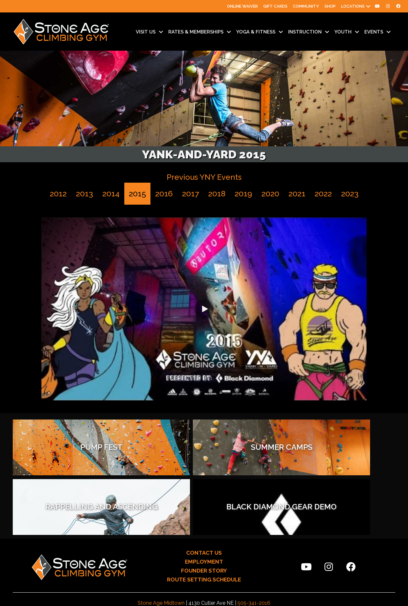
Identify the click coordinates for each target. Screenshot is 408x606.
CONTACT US (204, 493)
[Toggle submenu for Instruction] (327, 32)
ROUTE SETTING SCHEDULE (204, 520)
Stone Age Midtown (161, 543)
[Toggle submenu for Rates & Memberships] (229, 32)
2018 (216, 193)
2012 (58, 193)
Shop (330, 6)
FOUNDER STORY (204, 511)
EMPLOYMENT (204, 502)
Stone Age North (155, 552)
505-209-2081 (255, 552)
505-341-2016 (253, 543)
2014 (111, 193)
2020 (270, 193)
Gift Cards (275, 6)
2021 (296, 193)
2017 (190, 193)
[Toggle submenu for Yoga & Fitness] (281, 32)
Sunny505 (248, 597)
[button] (368, 6)
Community (306, 6)
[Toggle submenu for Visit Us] (161, 32)
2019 (243, 193)
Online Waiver (242, 6)
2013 (84, 193)
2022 (323, 193)
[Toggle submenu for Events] (388, 32)
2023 (350, 193)
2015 (137, 193)
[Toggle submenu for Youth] (357, 32)
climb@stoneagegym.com (211, 560)
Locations (353, 6)
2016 (164, 193)
